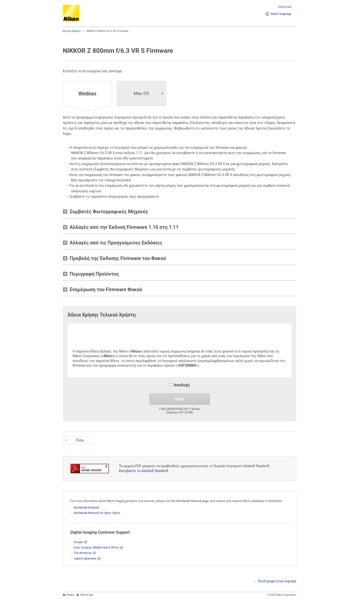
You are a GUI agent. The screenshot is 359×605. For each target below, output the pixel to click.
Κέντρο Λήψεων (72, 31)
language (281, 13)
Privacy (70, 595)
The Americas (83, 553)
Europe (78, 542)
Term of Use (86, 595)
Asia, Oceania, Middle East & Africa (96, 547)
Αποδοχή (179, 385)
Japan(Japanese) (85, 558)
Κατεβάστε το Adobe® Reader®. (144, 471)
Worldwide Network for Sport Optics (97, 513)
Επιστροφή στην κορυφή (277, 581)
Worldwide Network (86, 507)
